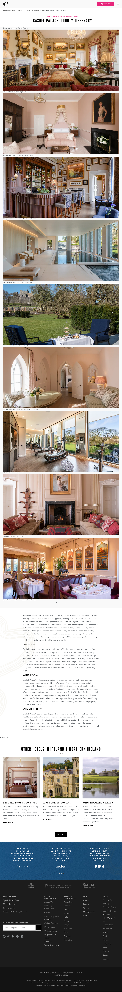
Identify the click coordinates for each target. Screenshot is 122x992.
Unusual (106, 959)
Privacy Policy (50, 930)
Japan (66, 920)
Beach (105, 932)
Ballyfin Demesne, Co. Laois (98, 802)
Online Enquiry (51, 923)
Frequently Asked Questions (52, 918)
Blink (105, 936)
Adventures (108, 928)
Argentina (68, 901)
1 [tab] (59, 873)
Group (86, 907)
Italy (66, 917)
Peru (66, 932)
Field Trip (107, 943)
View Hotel (8, 822)
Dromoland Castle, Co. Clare (20, 802)
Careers (47, 912)
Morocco (68, 928)
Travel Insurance (51, 945)
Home (5, 11)
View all (61, 834)
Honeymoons (89, 911)
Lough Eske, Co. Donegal (57, 802)
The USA (68, 940)
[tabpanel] (20, 792)
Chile (66, 909)
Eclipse (106, 940)
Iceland (67, 913)
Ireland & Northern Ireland (35, 11)
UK (24, 11)
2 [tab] (61, 873)
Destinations (12, 11)
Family (86, 904)
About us (48, 901)
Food (105, 947)
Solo (85, 915)
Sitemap (48, 941)
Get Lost (106, 951)
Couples (86, 900)
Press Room (49, 926)
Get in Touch (9, 907)
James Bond (108, 924)
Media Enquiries (10, 904)
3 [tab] (63, 873)
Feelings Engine (110, 907)
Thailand (67, 936)
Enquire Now (106, 4)
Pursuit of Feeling (107, 902)
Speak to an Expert (12, 900)
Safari (105, 955)
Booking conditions (49, 907)
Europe (20, 11)
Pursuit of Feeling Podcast (15, 911)
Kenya (66, 924)
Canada (67, 905)
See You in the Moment (109, 912)
